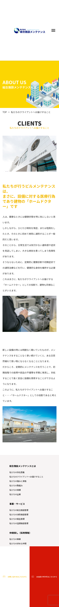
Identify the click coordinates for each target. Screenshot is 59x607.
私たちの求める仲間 (17, 543)
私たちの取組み (16, 485)
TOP (5, 112)
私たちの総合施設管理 (18, 510)
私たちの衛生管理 (17, 518)
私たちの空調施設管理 (18, 523)
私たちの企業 (15, 494)
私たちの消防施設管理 (18, 514)
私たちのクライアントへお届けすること (31, 112)
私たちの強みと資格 (17, 481)
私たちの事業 (15, 539)
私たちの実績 (15, 489)
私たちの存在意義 (17, 472)
